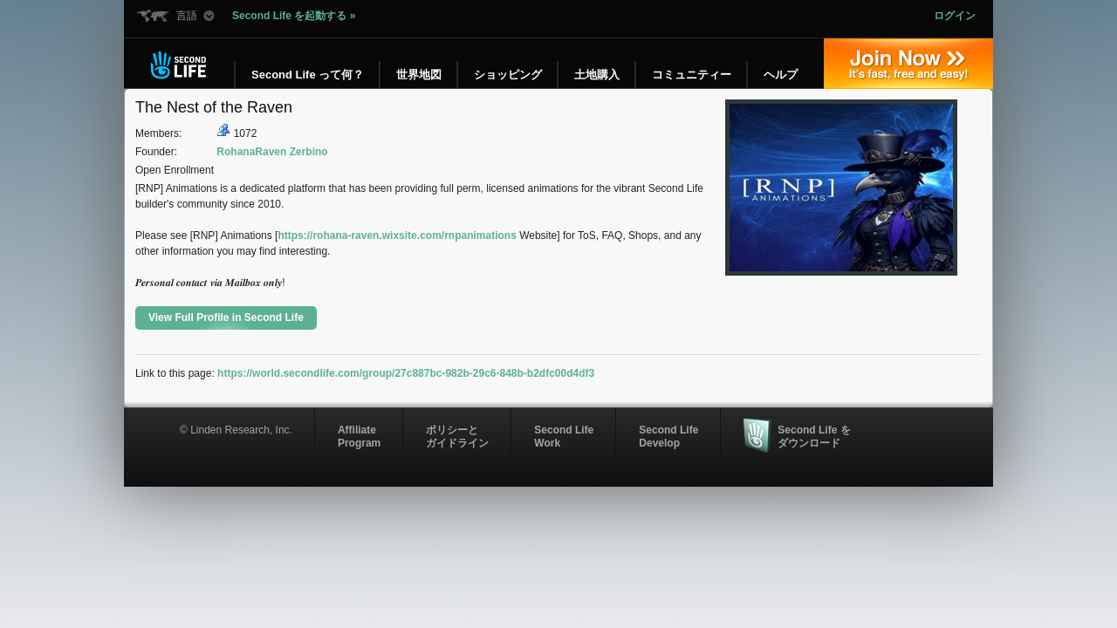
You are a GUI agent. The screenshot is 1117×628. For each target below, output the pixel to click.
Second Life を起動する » (293, 16)
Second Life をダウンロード (814, 436)
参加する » (908, 63)
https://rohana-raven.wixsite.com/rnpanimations (397, 235)
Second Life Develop (668, 436)
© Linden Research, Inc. (236, 430)
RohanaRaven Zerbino (271, 152)
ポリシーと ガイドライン (457, 436)
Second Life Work (563, 436)
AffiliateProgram (359, 436)
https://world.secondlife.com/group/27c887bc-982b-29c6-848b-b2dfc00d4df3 (405, 373)
